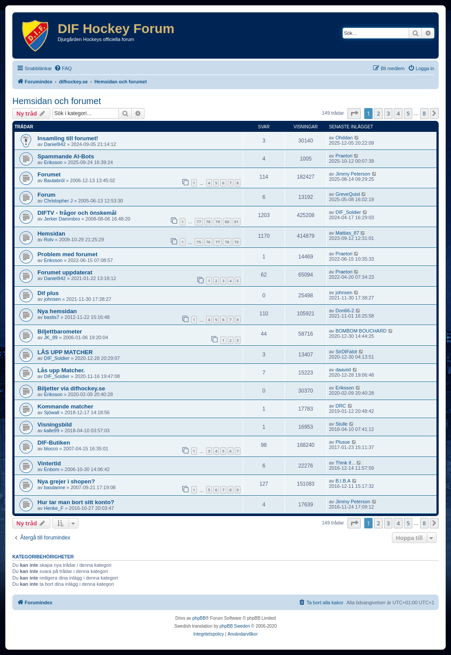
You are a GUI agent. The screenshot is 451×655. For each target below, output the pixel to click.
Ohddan (344, 137)
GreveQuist (348, 194)
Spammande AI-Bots (65, 156)
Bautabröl (54, 180)
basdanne (54, 487)
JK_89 (51, 337)
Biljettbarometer (59, 331)
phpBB (199, 618)
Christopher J (58, 200)
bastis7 (51, 317)
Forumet (49, 174)
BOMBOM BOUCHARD (361, 330)
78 (208, 222)
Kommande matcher (65, 406)
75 (198, 242)
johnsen (52, 299)
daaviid (343, 369)
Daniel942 (55, 144)
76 (208, 242)
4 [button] (397, 113)
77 (198, 222)
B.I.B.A (343, 480)
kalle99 (51, 430)
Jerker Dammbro (62, 218)
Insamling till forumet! (67, 138)
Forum (46, 194)
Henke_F (54, 508)
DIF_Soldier (348, 212)
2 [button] (378, 113)
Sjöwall (51, 412)
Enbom (51, 469)
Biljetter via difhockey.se (71, 388)
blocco (51, 448)
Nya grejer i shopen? (66, 481)
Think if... (345, 462)
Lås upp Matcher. (61, 370)
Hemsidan (51, 233)
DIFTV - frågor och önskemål (77, 213)
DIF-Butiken (53, 442)
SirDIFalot (346, 351)
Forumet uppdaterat (64, 272)
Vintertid (49, 463)
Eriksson (53, 162)
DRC (341, 405)
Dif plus (48, 293)
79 (217, 222)
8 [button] (424, 113)
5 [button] (408, 113)
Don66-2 (345, 310)
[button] (354, 113)
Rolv (49, 239)
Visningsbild (54, 424)
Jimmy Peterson (353, 173)
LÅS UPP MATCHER (65, 352)
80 (227, 222)
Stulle (342, 424)
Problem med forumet (67, 254)
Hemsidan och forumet (56, 101)
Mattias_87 (347, 233)
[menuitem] (63, 68)
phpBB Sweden (235, 626)
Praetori (344, 155)
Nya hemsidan (57, 311)
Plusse (343, 442)
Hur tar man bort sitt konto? (75, 502)
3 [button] (388, 113)
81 (236, 222)
